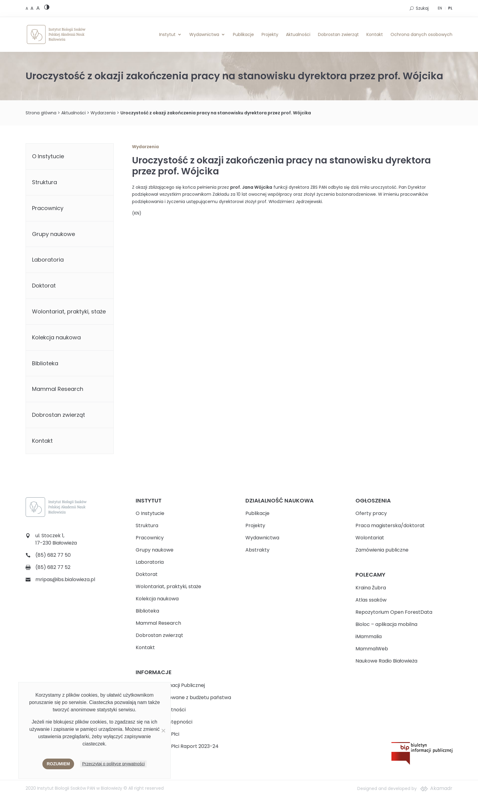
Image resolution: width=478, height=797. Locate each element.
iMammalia (368, 636)
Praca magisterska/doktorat (390, 525)
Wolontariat (369, 537)
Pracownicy (47, 208)
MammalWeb (371, 648)
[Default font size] (27, 8)
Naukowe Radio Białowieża (386, 660)
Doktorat (44, 285)
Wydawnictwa (204, 34)
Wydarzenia (103, 113)
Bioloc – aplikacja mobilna (386, 624)
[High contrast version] (46, 8)
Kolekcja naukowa (56, 337)
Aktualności (298, 34)
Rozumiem (58, 763)
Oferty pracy (371, 513)
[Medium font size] (32, 8)
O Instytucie (48, 156)
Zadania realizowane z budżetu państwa (183, 697)
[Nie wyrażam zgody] (163, 730)
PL (450, 8)
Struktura (44, 182)
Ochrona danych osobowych (421, 34)
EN (440, 8)
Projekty (270, 34)
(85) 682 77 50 (53, 555)
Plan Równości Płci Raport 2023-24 (177, 746)
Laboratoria (48, 259)
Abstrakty (257, 549)
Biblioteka (45, 363)
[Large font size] (38, 8)
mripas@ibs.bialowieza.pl (65, 579)
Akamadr (441, 788)
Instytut (167, 34)
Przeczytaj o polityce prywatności (113, 763)
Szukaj (422, 8)
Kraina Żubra (370, 587)
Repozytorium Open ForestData (393, 612)
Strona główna (41, 113)
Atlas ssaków (371, 599)
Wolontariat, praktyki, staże (69, 311)
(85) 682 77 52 (52, 567)
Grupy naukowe (53, 234)
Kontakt (374, 34)
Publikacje (243, 34)
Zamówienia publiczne (381, 549)
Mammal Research (57, 389)
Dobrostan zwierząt (338, 34)
